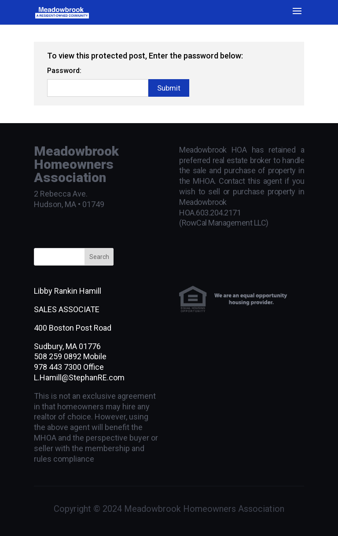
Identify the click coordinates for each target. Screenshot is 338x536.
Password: (64, 70)
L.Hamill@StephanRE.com (79, 377)
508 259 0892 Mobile (70, 356)
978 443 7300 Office (69, 367)
